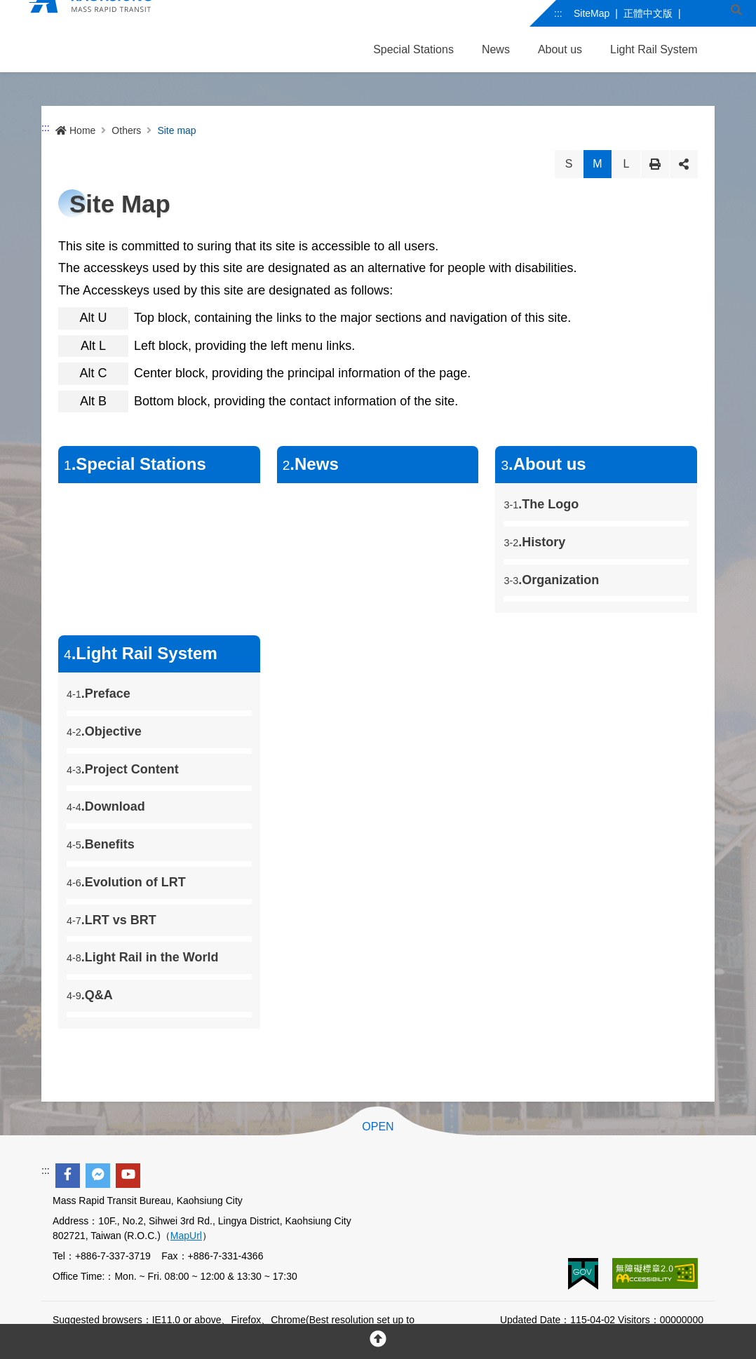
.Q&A (90, 995)
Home (75, 130)
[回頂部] (378, 1341)
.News (311, 463)
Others (126, 130)
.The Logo (541, 504)
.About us (543, 463)
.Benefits (101, 844)
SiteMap (591, 13)
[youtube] (128, 1175)
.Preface (98, 694)
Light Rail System (654, 49)
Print (655, 164)
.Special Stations (135, 463)
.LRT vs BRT (111, 920)
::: (558, 13)
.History (534, 542)
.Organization (551, 580)
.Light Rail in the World (149, 957)
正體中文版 (648, 13)
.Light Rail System (140, 653)
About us (560, 49)
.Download (106, 806)
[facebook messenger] (98, 1175)
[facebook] (67, 1175)
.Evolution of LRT (126, 882)
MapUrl (186, 1235)
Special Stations (413, 49)
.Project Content (123, 769)
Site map (176, 130)
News (496, 49)
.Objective (104, 731)
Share (684, 164)
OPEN (377, 1126)
